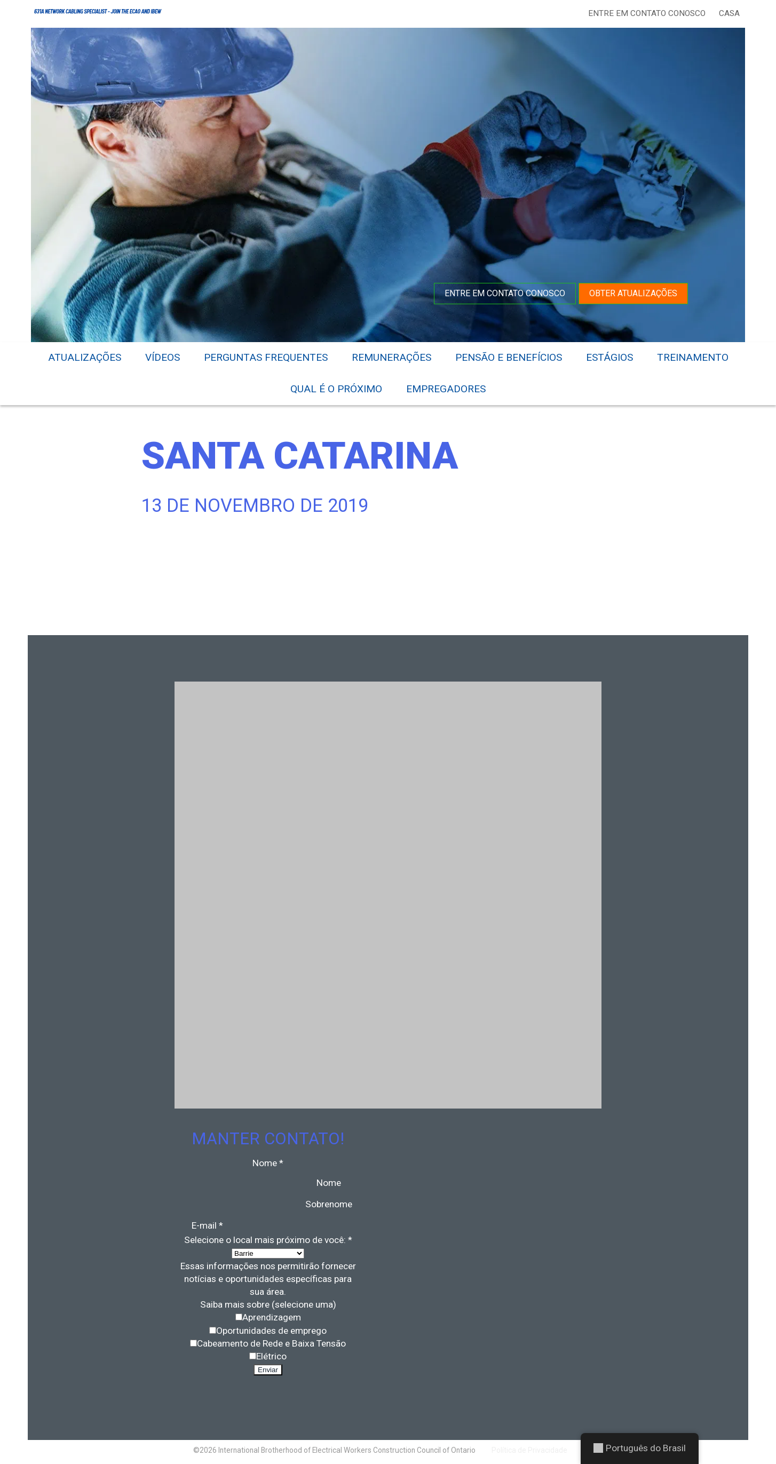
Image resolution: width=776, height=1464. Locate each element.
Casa (729, 13)
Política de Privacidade (529, 1450)
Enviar (268, 1370)
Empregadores (446, 389)
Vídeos (162, 357)
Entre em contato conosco (647, 13)
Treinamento (693, 357)
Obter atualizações (633, 293)
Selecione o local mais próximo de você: (268, 1239)
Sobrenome (328, 1204)
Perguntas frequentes (266, 357)
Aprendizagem (271, 1317)
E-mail (207, 1225)
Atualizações (84, 357)
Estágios (609, 357)
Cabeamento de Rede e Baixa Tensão (271, 1343)
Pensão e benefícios (508, 357)
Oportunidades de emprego (271, 1330)
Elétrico (271, 1356)
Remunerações (391, 357)
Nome (328, 1182)
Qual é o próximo (336, 389)
